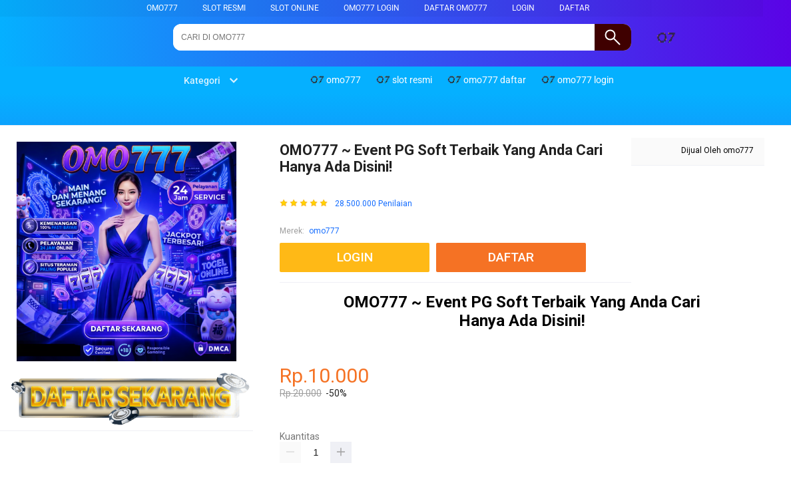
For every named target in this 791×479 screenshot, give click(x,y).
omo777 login (371, 8)
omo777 (162, 8)
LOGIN (523, 8)
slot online (294, 8)
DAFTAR (574, 8)
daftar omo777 (455, 8)
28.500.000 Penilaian (373, 204)
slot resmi (224, 8)
